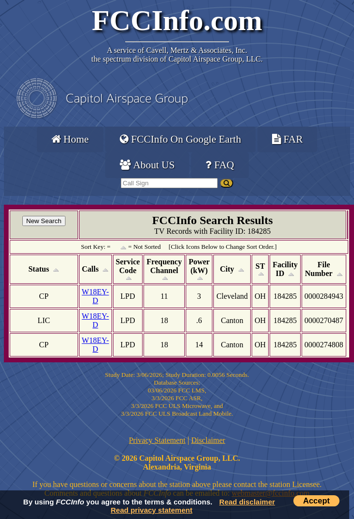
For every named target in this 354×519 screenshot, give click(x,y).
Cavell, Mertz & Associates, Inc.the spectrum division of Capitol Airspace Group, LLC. (176, 54)
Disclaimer (208, 440)
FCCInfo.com (177, 20)
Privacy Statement (157, 440)
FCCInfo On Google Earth (180, 139)
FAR (287, 139)
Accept (316, 500)
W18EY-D (95, 296)
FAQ (220, 165)
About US (147, 165)
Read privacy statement (151, 510)
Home (70, 139)
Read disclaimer (247, 502)
